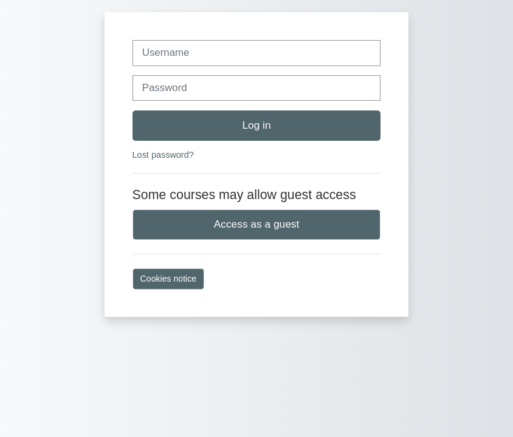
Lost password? (163, 155)
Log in (256, 125)
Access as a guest (257, 224)
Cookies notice (168, 278)
